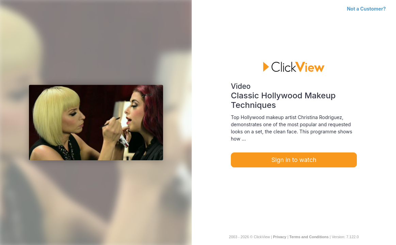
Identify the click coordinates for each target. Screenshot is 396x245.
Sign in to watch (293, 159)
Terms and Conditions (309, 237)
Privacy (279, 237)
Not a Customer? (366, 9)
